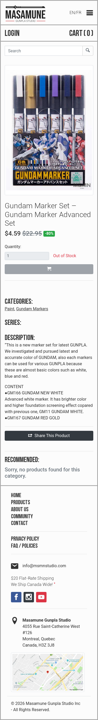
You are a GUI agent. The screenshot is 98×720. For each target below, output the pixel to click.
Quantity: (13, 246)
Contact (19, 523)
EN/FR (75, 12)
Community (22, 516)
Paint (9, 308)
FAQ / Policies (24, 546)
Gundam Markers (32, 308)
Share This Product (49, 435)
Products (20, 502)
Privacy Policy (25, 538)
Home (16, 495)
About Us (19, 509)
